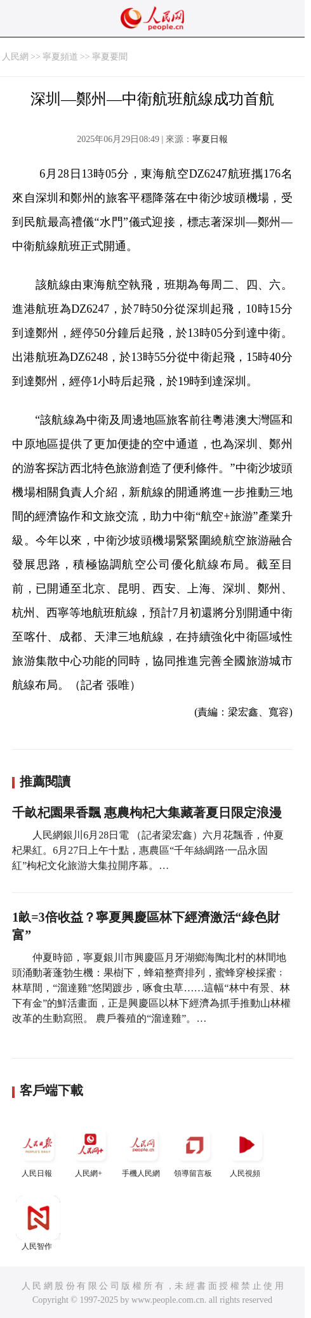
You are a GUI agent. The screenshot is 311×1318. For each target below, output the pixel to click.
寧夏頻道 (60, 57)
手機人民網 (142, 1150)
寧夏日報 (210, 139)
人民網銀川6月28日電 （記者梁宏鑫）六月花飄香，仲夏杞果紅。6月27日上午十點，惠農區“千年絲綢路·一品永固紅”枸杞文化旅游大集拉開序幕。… (148, 850)
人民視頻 (246, 1150)
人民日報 (38, 1150)
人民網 (15, 57)
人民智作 (38, 1223)
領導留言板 (194, 1150)
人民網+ (90, 1150)
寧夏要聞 (110, 57)
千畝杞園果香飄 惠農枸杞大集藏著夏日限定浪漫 (147, 812)
